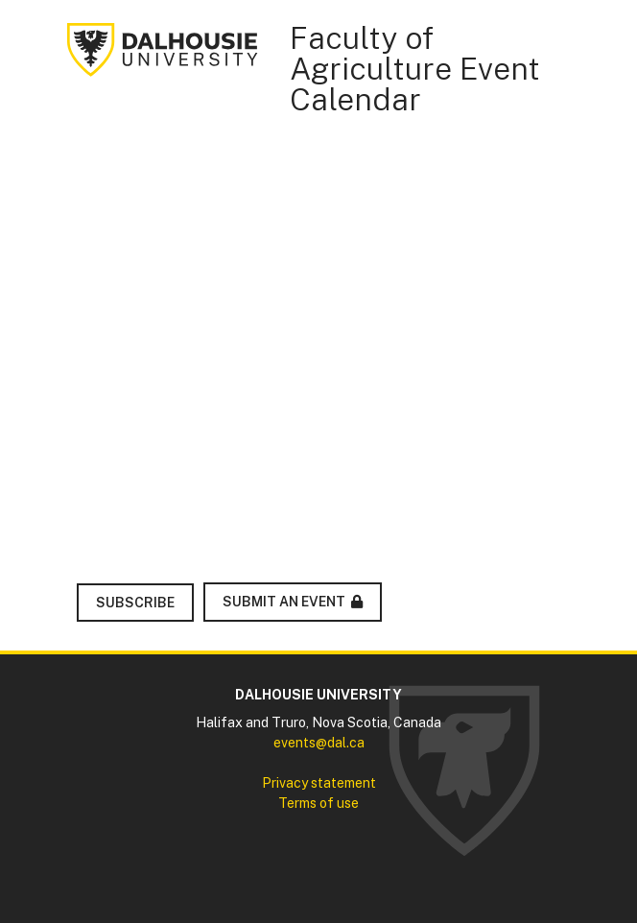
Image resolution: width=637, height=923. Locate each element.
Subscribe (135, 602)
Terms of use (318, 803)
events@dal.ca (319, 742)
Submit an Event (284, 601)
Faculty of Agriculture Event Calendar (415, 68)
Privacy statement (319, 783)
